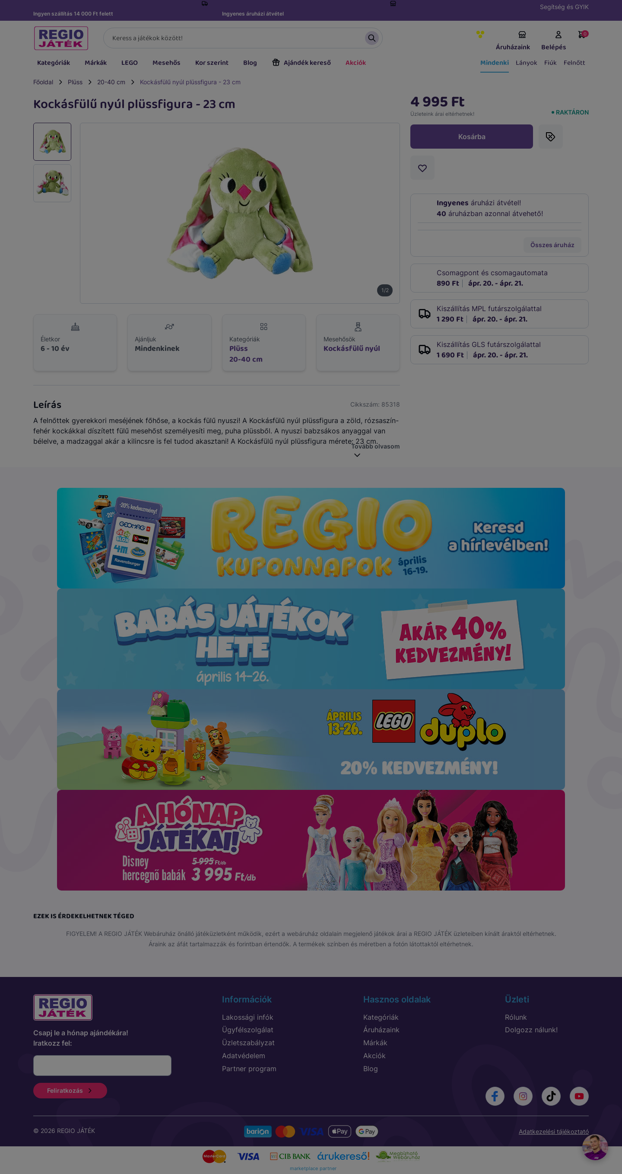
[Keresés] (243, 38)
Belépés (553, 41)
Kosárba (472, 136)
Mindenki (494, 62)
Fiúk (550, 62)
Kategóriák (53, 62)
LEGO (129, 62)
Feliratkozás (70, 1090)
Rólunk (516, 1017)
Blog (250, 62)
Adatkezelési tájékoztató (554, 1131)
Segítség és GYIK (564, 6)
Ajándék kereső (301, 62)
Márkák (96, 62)
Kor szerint (211, 62)
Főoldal (43, 82)
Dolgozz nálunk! (531, 1029)
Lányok (526, 62)
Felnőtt (574, 62)
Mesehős (166, 62)
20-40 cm (111, 82)
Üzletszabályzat (248, 1042)
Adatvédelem (243, 1055)
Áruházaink (513, 41)
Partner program (249, 1068)
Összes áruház (552, 244)
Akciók (356, 62)
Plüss (75, 82)
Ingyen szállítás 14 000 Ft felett (73, 13)
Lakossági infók (247, 1017)
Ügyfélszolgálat (247, 1029)
